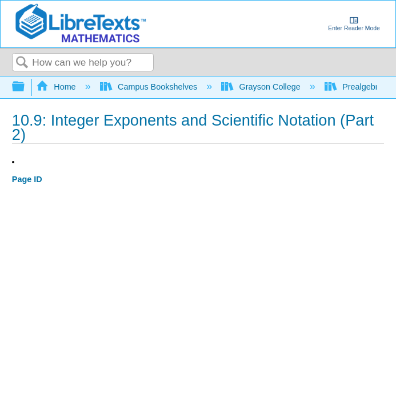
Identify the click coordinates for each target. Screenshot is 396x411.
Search (22, 63)
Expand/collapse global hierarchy (26, 87)
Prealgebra (355, 86)
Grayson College (262, 86)
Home (57, 86)
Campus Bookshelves (150, 86)
